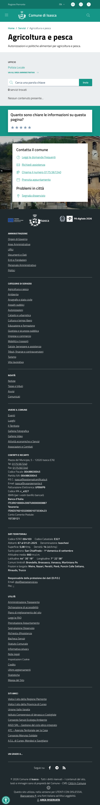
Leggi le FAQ (15, 618)
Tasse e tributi (15, 386)
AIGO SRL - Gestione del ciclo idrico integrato (32, 725)
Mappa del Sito (16, 680)
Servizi (22, 28)
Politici (11, 270)
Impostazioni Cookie (19, 659)
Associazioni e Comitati (20, 447)
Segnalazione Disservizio (21, 628)
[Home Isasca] (36, 15)
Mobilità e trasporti (18, 341)
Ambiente (13, 294)
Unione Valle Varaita (19, 709)
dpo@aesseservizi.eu (26, 582)
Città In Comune (77, 783)
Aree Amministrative (19, 244)
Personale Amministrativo (22, 265)
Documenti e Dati (17, 255)
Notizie (11, 381)
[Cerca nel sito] (88, 15)
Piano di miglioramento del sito (24, 612)
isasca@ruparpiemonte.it (28, 483)
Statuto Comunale (18, 644)
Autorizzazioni (15, 310)
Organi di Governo (17, 239)
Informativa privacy (18, 649)
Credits (11, 664)
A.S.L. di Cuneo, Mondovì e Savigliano (28, 741)
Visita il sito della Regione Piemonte (27, 699)
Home (11, 28)
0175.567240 (19, 464)
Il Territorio (13, 426)
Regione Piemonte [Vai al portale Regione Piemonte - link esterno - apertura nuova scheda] (16, 4)
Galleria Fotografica (18, 431)
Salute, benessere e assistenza (24, 346)
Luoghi (11, 421)
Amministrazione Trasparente (24, 602)
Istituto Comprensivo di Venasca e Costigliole (32, 715)
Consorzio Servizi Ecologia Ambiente (27, 720)
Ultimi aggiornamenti (19, 670)
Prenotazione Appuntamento (23, 623)
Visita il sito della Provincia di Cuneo (27, 704)
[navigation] (6, 15)
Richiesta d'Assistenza (20, 633)
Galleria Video (15, 436)
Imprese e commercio (19, 336)
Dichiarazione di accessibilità (23, 607)
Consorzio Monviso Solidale (22, 735)
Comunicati (14, 396)
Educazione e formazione (21, 326)
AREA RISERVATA (48, 800)
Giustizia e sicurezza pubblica (23, 331)
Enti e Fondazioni (17, 260)
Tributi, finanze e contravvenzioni (25, 352)
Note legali (14, 654)
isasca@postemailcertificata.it (31, 479)
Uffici (10, 249)
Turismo (12, 357)
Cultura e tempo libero (20, 320)
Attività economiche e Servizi (23, 441)
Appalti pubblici (16, 305)
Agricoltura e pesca (18, 289)
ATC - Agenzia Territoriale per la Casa (28, 730)
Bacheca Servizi (16, 638)
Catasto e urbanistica (19, 315)
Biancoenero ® (28, 796)
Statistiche (14, 675)
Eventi (11, 415)
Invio (85, 82)
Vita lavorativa (16, 362)
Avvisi (11, 391)
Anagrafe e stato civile (20, 300)
